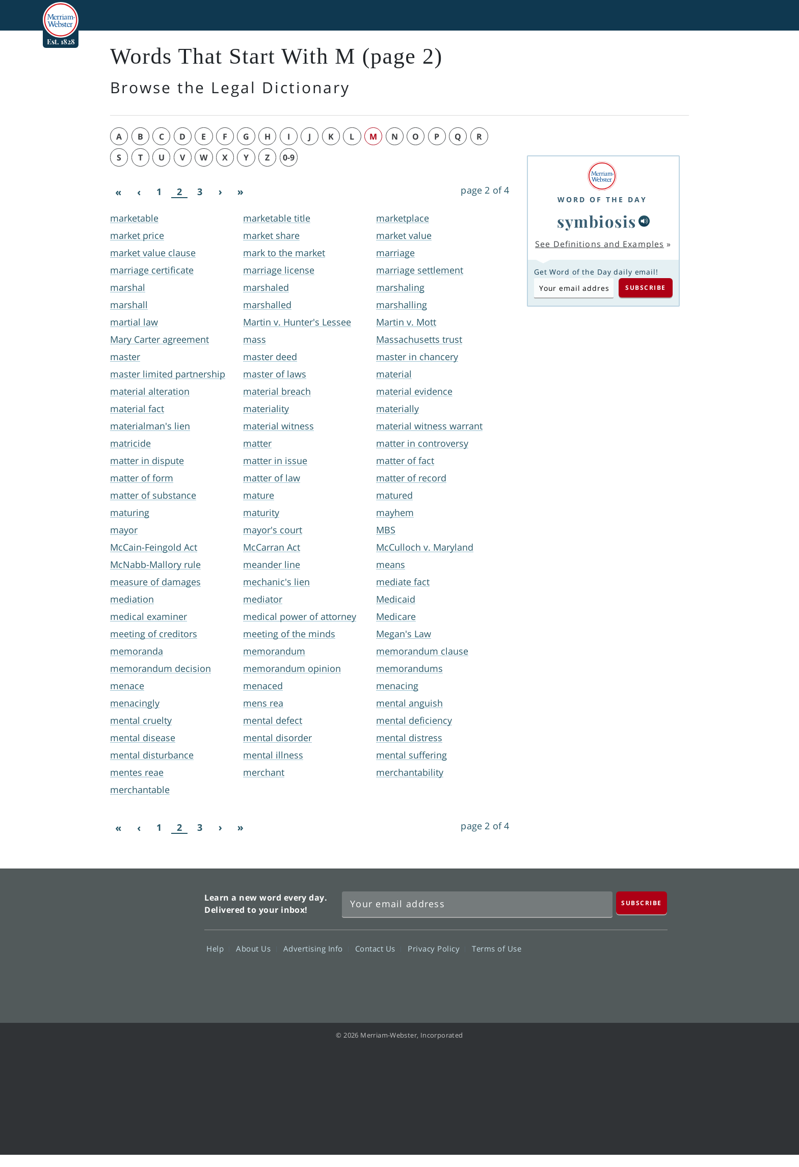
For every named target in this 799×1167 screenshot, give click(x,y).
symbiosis (596, 221)
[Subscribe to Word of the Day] (574, 287)
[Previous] (138, 192)
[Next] (220, 192)
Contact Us (378, 948)
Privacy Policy (436, 948)
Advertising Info (316, 948)
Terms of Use (496, 948)
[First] (118, 192)
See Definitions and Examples (599, 244)
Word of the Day (602, 199)
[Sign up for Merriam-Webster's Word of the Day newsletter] (477, 904)
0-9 (289, 157)
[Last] (240, 192)
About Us (256, 948)
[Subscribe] (641, 902)
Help (217, 948)
